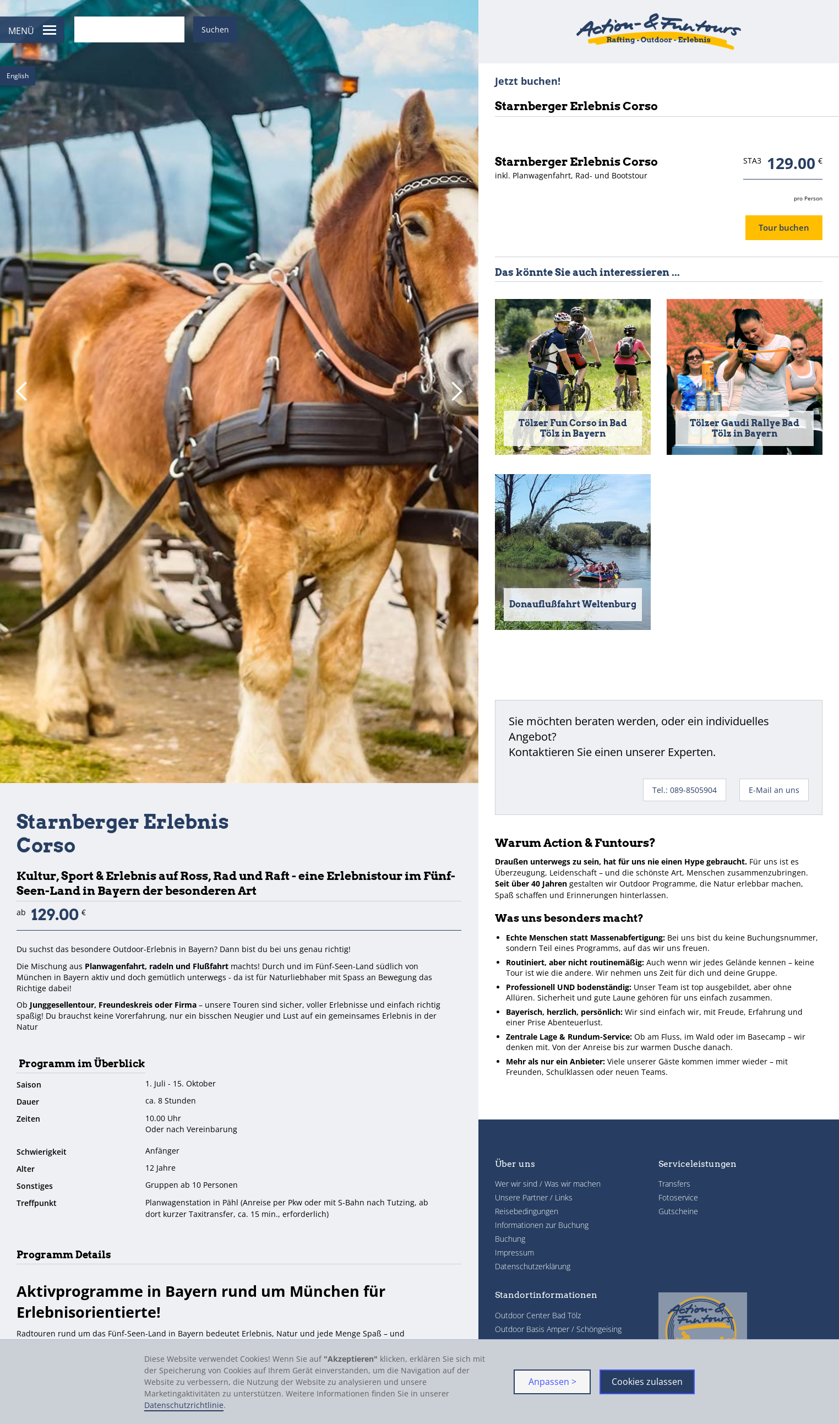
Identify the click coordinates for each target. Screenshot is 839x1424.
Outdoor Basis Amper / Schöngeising (558, 1329)
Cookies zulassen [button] (647, 1382)
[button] (22, 391)
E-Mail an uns (774, 790)
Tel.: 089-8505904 (684, 790)
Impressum (514, 1252)
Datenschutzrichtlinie (184, 1405)
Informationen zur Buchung (542, 1225)
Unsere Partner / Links (534, 1197)
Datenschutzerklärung (532, 1266)
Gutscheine (678, 1211)
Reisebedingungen (526, 1211)
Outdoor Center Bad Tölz (538, 1315)
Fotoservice (678, 1197)
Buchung (510, 1238)
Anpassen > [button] (552, 1382)
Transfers (674, 1183)
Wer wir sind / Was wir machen (548, 1183)
